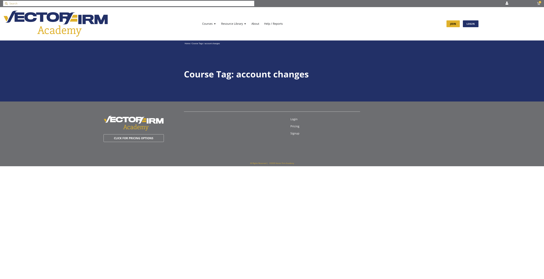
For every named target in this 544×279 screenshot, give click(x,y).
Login (294, 119)
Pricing (294, 126)
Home (187, 43)
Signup (294, 133)
